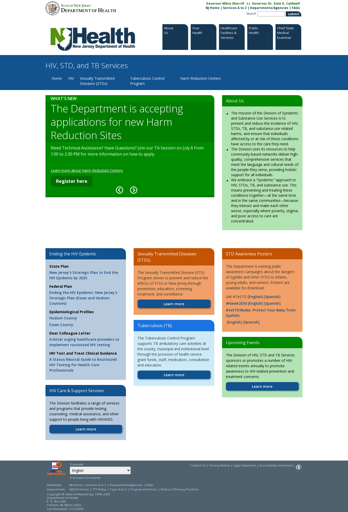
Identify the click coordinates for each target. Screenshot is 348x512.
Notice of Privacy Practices (180, 489)
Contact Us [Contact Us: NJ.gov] (198, 465)
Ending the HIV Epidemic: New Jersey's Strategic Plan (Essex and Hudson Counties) (83, 298)
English (255, 296)
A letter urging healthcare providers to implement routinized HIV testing (84, 342)
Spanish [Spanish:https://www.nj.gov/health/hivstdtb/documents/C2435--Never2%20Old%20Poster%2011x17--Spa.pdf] (272, 303)
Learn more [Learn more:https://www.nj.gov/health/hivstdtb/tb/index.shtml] (174, 374)
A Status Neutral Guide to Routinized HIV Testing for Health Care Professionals (83, 365)
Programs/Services (143, 489)
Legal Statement (244, 465)
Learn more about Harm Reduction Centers (87, 170)
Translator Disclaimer (85, 478)
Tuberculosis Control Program (147, 81)
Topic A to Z (118, 489)
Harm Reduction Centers (200, 78)
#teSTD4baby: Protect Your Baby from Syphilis (261, 313)
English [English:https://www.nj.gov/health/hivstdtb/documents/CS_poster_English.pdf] (234, 322)
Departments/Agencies (269, 8)
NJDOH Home (79, 489)
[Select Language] (100, 470)
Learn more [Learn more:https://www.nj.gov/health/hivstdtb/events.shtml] (262, 386)
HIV (71, 78)
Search (251, 13)
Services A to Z (235, 8)
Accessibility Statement (276, 465)
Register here (71, 181)
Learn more (86, 429)
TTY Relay (99, 489)
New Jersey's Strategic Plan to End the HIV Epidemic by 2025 (83, 275)
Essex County (61, 324)
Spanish (272, 296)
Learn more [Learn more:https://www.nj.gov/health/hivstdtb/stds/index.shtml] (174, 303)
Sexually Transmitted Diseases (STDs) (97, 81)
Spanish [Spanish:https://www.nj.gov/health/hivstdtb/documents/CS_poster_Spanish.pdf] (251, 322)
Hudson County (63, 318)
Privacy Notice (219, 465)
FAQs (149, 485)
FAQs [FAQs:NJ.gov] (296, 8)
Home (57, 78)
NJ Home (212, 8)
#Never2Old (236, 303)
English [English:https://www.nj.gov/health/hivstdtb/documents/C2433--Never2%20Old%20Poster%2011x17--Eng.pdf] (255, 303)
